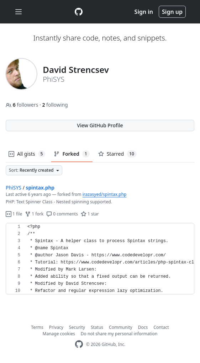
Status (97, 327)
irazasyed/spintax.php (105, 194)
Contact (161, 327)
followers (23, 104)
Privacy (56, 327)
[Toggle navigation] (18, 11)
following (55, 104)
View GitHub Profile (100, 125)
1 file (14, 214)
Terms (37, 327)
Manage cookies (59, 334)
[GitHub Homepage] (79, 344)
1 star (90, 214)
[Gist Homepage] (78, 11)
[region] (100, 258)
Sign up (172, 12)
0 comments (62, 214)
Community (120, 327)
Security (77, 327)
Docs (143, 327)
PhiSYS (13, 187)
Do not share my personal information (119, 334)
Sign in (144, 12)
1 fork (34, 214)
